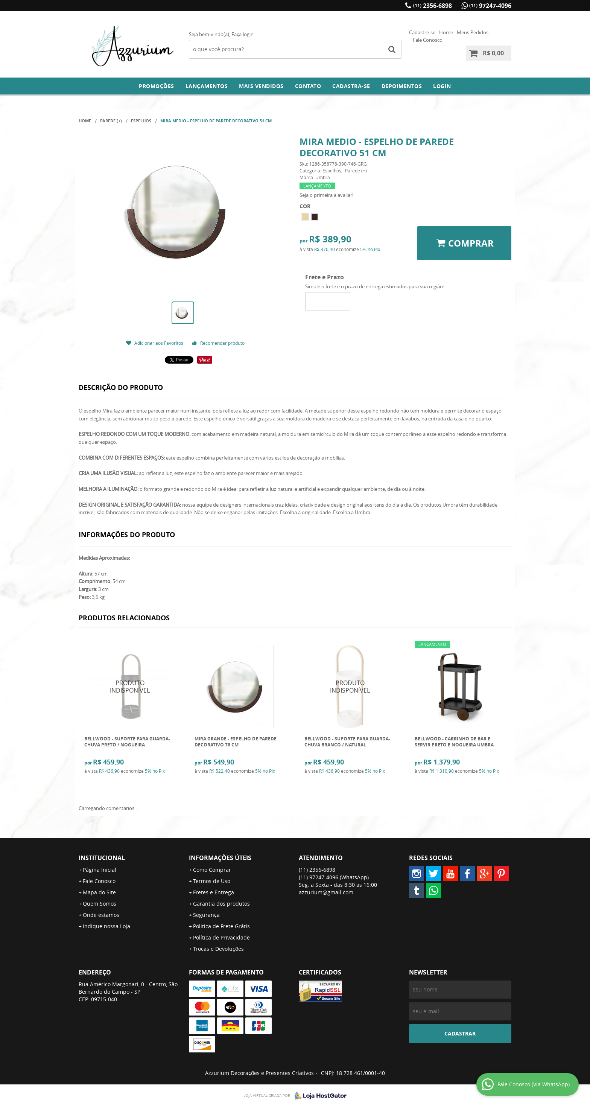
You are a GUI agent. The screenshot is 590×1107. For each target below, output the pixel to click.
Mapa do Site (99, 892)
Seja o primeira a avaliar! (326, 195)
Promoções (156, 86)
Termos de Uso (211, 881)
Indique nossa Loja (106, 926)
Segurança (206, 914)
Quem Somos (99, 903)
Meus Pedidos (472, 32)
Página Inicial (99, 869)
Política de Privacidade (221, 937)
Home (446, 32)
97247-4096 (490, 6)
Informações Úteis (220, 858)
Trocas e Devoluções (218, 948)
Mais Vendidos (261, 86)
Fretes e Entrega (213, 892)
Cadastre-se (422, 32)
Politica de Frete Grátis (221, 926)
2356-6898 (432, 6)
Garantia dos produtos (221, 903)
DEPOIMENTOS (402, 86)
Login (442, 86)
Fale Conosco (427, 40)
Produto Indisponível (130, 686)
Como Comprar (212, 869)
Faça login (242, 34)
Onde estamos (101, 914)
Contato (308, 86)
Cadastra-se (351, 86)
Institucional (102, 858)
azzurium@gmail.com (326, 892)
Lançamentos (207, 86)
